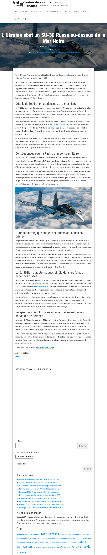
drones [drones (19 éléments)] (52, 539)
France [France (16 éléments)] (19, 542)
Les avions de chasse (56, 11)
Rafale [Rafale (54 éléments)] (25, 547)
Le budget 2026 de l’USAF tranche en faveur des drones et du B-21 (42, 508)
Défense (57, 50)
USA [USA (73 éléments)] (63, 547)
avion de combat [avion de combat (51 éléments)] (66, 535)
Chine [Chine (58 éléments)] (29, 539)
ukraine (61, 53)
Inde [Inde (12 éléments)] (36, 542)
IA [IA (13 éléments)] (33, 542)
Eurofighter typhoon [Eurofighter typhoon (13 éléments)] (65, 539)
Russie (47, 53)
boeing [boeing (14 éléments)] (19, 539)
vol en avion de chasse (72, 53)
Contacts (26, 19)
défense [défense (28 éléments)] (56, 539)
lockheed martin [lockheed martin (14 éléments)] (63, 542)
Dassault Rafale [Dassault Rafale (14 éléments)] (41, 539)
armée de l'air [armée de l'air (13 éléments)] (36, 535)
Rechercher (19, 441)
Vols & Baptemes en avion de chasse (29, 11)
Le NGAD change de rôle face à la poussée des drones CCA (39, 496)
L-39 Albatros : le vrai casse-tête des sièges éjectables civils (40, 486)
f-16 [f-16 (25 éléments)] (79, 539)
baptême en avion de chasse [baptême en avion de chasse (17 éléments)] (81, 535)
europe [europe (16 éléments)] (73, 539)
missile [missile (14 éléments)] (74, 542)
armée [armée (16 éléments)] (30, 535)
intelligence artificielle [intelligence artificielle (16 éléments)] (43, 542)
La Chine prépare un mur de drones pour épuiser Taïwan (38, 499)
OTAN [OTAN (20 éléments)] (78, 542)
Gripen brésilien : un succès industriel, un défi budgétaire (38, 483)
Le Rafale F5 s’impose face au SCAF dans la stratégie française (40, 502)
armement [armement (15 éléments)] (25, 535)
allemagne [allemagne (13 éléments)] (20, 535)
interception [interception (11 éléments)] (52, 542)
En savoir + (74, 11)
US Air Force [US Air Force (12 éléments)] (68, 547)
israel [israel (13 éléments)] (57, 542)
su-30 (52, 53)
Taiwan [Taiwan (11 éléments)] (43, 547)
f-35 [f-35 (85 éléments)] (89, 539)
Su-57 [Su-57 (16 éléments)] (35, 547)
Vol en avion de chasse (50, 2)
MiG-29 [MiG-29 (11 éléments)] (70, 542)
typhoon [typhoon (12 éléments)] (53, 547)
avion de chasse (38, 53)
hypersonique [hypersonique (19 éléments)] (29, 542)
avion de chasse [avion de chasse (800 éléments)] (50, 534)
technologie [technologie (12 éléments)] (48, 547)
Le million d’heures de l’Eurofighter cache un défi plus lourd (39, 480)
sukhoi (56, 53)
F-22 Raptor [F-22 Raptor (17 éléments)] (84, 539)
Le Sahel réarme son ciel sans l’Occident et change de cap (39, 489)
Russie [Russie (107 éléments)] (31, 547)
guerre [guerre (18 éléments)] (23, 542)
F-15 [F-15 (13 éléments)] (76, 539)
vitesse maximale (39, 287)
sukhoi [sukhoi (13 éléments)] (39, 547)
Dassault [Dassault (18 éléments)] (34, 539)
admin (65, 47)
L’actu (16, 19)
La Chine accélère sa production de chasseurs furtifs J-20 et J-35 (41, 505)
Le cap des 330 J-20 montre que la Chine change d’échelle (39, 492)
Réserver (86, 11)
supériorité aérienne (57, 125)
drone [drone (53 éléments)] (48, 539)
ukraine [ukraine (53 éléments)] (58, 547)
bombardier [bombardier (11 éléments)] (24, 539)
